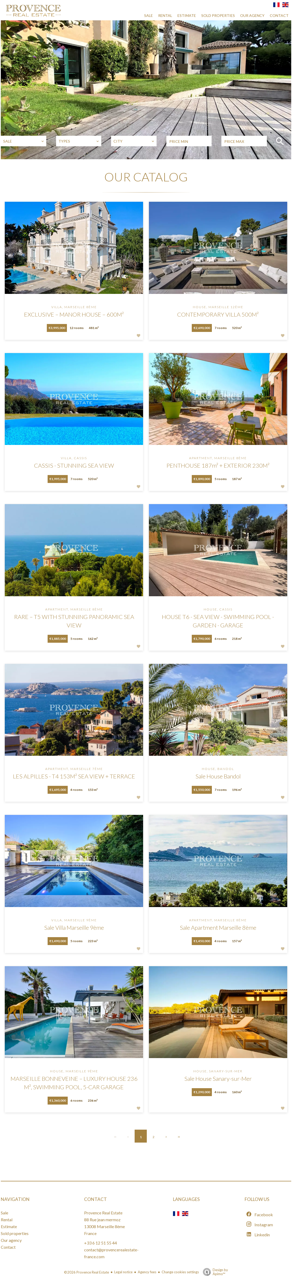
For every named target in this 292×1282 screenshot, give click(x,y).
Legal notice (123, 1272)
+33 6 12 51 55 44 (100, 1242)
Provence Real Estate (103, 1212)
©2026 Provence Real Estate (86, 1272)
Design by (214, 1272)
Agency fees (147, 1272)
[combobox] (23, 141)
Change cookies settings (180, 1272)
